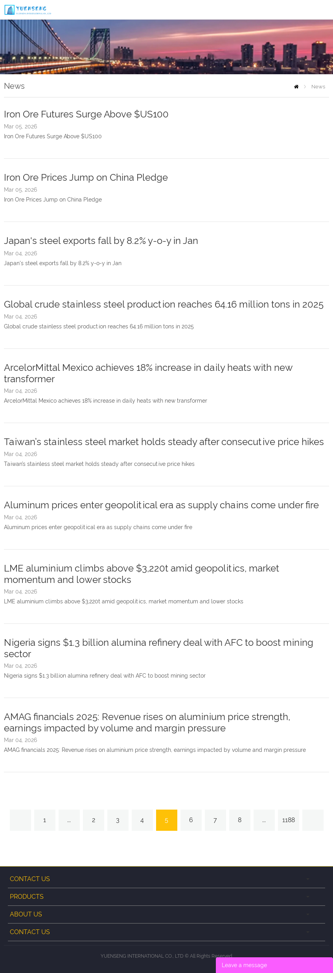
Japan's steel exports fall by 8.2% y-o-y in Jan (101, 240)
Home (296, 86)
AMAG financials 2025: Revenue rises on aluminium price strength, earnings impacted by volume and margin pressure (147, 722)
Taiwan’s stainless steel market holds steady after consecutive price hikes (164, 441)
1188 (288, 820)
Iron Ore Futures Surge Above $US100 (86, 114)
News (318, 87)
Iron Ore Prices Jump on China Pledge (86, 177)
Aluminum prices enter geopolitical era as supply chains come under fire (161, 505)
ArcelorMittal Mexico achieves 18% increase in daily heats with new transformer (105, 401)
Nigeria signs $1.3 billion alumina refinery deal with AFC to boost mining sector (105, 675)
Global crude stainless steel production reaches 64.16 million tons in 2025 (164, 304)
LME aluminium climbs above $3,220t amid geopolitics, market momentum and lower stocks (123, 601)
